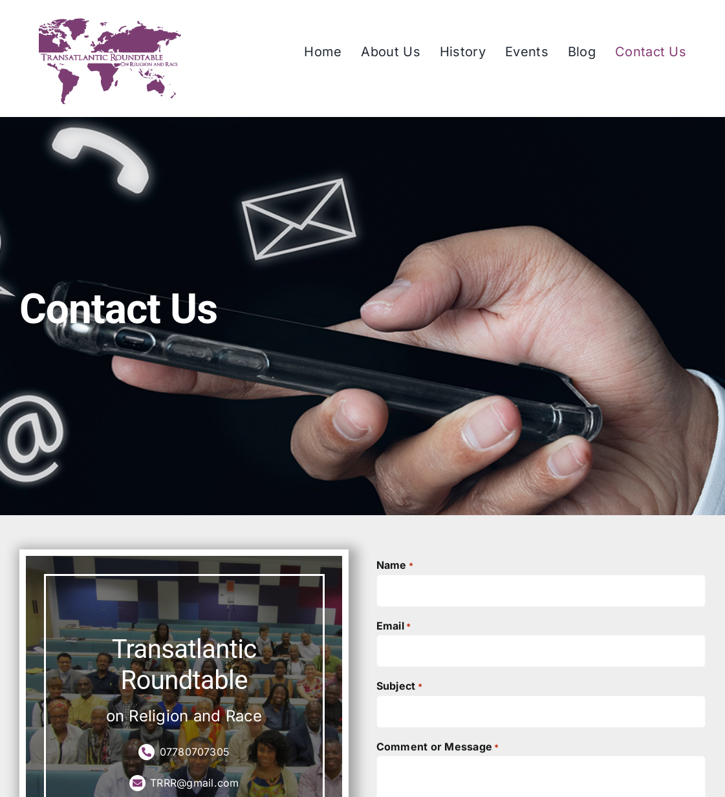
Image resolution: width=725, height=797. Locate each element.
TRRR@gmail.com (184, 782)
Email (393, 626)
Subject (399, 686)
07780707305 (184, 751)
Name (394, 565)
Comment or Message (437, 747)
